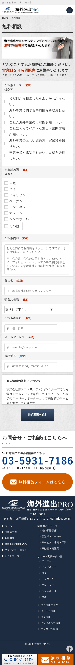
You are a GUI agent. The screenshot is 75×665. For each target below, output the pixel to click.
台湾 (44, 601)
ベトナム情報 (48, 615)
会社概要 (10, 543)
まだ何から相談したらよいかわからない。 (37, 101)
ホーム (8, 530)
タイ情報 (46, 621)
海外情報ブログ (49, 609)
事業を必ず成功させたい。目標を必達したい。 (37, 155)
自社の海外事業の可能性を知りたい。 (37, 122)
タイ (12, 189)
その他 (14, 226)
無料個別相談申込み (16, 549)
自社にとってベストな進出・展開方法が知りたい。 (37, 131)
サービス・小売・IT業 (54, 547)
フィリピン (17, 195)
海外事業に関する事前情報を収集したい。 (37, 113)
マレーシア (17, 213)
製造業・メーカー (52, 541)
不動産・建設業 (50, 553)
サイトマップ (12, 561)
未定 (12, 183)
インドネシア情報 (51, 628)
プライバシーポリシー (17, 555)
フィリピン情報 (49, 634)
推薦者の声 (11, 536)
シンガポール (19, 219)
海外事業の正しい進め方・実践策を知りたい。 (37, 143)
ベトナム (15, 201)
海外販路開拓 (49, 535)
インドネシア (19, 207)
